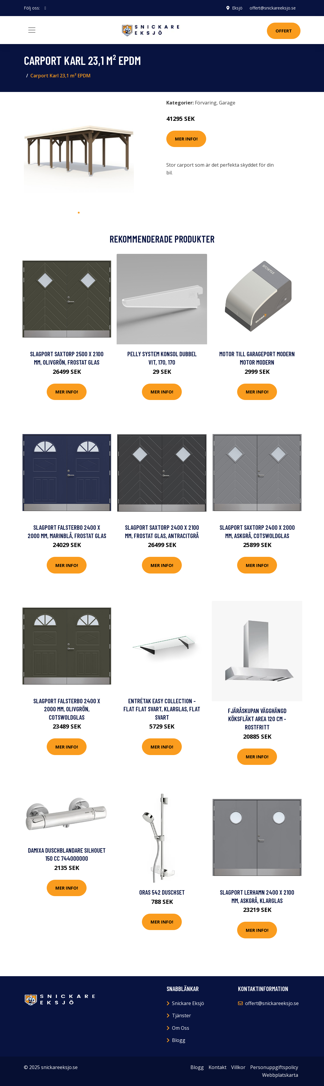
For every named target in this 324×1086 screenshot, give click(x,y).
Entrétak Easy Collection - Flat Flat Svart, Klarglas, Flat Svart (161, 709)
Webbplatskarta (280, 1075)
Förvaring (206, 102)
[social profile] (45, 8)
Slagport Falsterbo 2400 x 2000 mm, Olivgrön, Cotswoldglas (66, 709)
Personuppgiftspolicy (274, 1067)
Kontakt (217, 1067)
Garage (227, 102)
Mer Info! (186, 139)
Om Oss (180, 1028)
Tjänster (181, 1015)
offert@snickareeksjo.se (273, 8)
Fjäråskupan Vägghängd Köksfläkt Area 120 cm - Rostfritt (257, 719)
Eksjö (237, 8)
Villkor (238, 1067)
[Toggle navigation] (32, 30)
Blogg (178, 1040)
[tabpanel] (79, 152)
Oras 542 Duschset (162, 892)
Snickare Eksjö (188, 1003)
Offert (284, 31)
